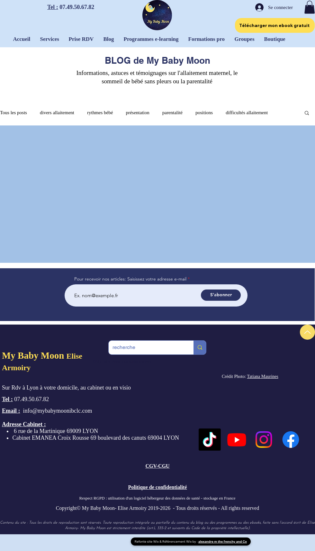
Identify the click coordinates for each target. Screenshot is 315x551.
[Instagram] (264, 439)
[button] (309, 7)
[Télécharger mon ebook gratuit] (275, 25)
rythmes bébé (100, 112)
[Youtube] (237, 439)
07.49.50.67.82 (76, 7)
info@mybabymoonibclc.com (57, 411)
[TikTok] (210, 439)
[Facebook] (291, 439)
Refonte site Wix (147, 541)
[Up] (307, 332)
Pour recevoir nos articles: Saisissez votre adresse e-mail (130, 279)
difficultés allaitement (247, 112)
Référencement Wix (177, 541)
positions (204, 112)
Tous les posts (13, 112)
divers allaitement (57, 112)
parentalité (172, 112)
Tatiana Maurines (262, 376)
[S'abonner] (221, 295)
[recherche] (146, 347)
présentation (137, 112)
